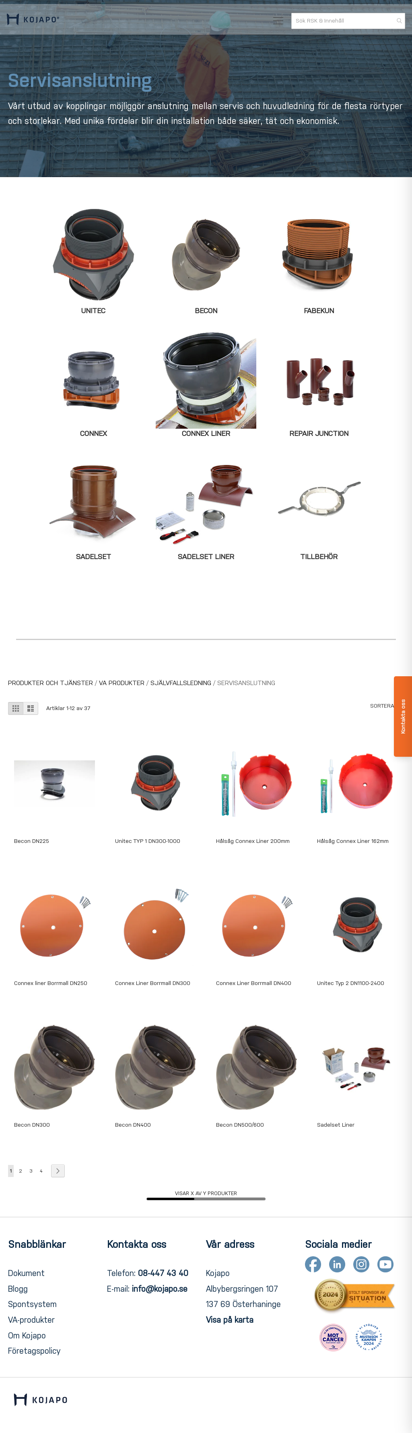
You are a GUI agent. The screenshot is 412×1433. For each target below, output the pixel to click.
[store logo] (34, 24)
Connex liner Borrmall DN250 (50, 983)
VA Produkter (122, 683)
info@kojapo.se (159, 1289)
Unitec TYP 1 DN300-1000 (147, 841)
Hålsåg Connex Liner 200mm (253, 841)
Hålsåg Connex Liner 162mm (353, 841)
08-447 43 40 (163, 1273)
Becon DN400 (133, 1124)
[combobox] (347, 24)
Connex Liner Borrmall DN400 (253, 983)
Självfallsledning (181, 683)
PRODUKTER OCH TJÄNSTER (51, 683)
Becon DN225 (31, 841)
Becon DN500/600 (240, 1124)
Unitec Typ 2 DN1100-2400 (350, 983)
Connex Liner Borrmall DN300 (152, 983)
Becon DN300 (32, 1124)
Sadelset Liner (335, 1124)
